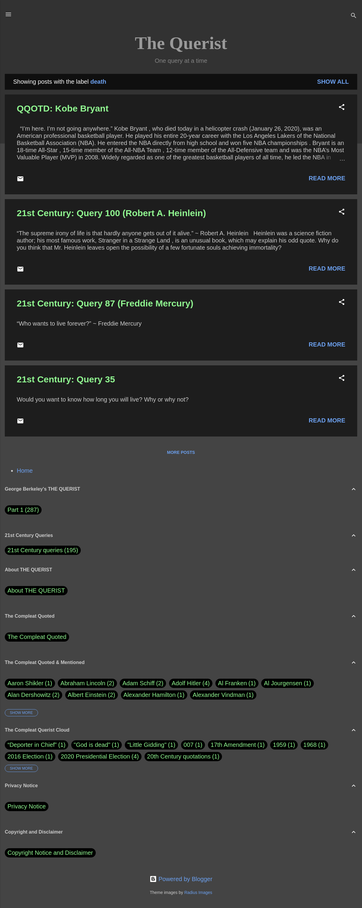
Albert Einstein (91, 695)
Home (25, 470)
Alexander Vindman (223, 695)
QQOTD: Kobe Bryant (63, 108)
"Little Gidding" (147, 744)
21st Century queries (35, 550)
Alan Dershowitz (33, 695)
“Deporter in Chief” (32, 744)
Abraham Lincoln (87, 683)
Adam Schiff (142, 683)
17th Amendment (233, 744)
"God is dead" (92, 744)
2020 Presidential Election (95, 756)
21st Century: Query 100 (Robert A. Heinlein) (111, 213)
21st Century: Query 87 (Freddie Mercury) (105, 303)
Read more (327, 178)
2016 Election (25, 756)
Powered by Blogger (181, 879)
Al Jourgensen (287, 683)
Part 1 (23, 509)
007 (189, 744)
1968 (310, 744)
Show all (333, 81)
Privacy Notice (26, 806)
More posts (181, 452)
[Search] (353, 16)
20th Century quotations (179, 756)
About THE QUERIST (36, 590)
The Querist (181, 43)
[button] (341, 107)
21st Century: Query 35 (66, 379)
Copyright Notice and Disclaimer (50, 852)
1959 (279, 744)
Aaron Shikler (29, 683)
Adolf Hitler (191, 683)
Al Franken (237, 683)
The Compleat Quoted (36, 637)
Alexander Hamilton (154, 695)
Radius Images (198, 892)
